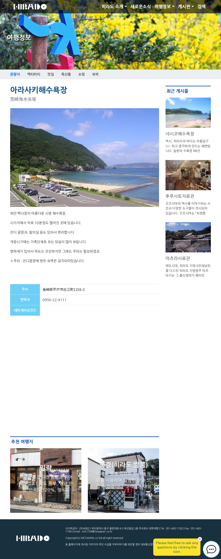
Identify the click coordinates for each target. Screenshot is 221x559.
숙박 (95, 74)
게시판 (184, 7)
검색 (201, 7)
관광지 (15, 74)
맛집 (50, 74)
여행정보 (163, 7)
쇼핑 (81, 74)
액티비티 (33, 74)
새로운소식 (141, 7)
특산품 (66, 74)
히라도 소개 (112, 7)
